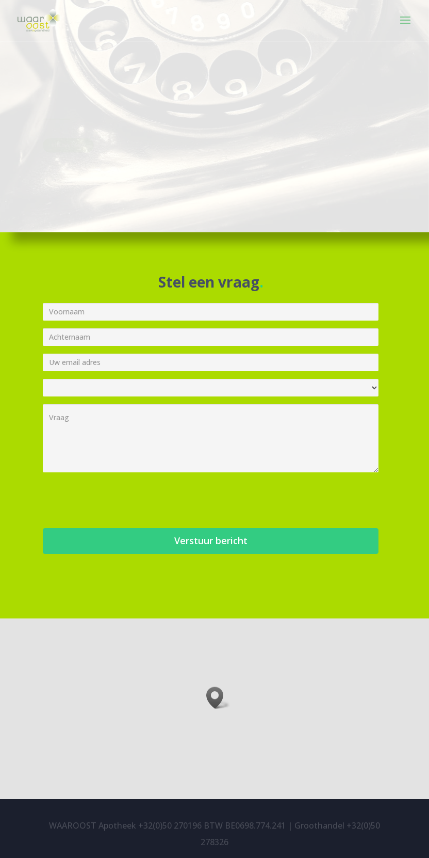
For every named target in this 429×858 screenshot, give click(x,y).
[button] (218, 698)
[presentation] (121, 500)
